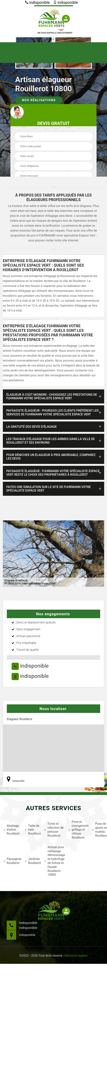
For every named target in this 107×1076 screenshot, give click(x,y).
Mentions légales (76, 955)
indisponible (37, 2)
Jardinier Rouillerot (32, 861)
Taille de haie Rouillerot (32, 830)
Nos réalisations (39, 100)
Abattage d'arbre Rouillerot (12, 830)
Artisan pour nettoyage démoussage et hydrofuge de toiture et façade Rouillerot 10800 (54, 861)
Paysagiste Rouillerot (12, 861)
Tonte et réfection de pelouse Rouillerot (54, 829)
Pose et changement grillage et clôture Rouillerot (78, 829)
